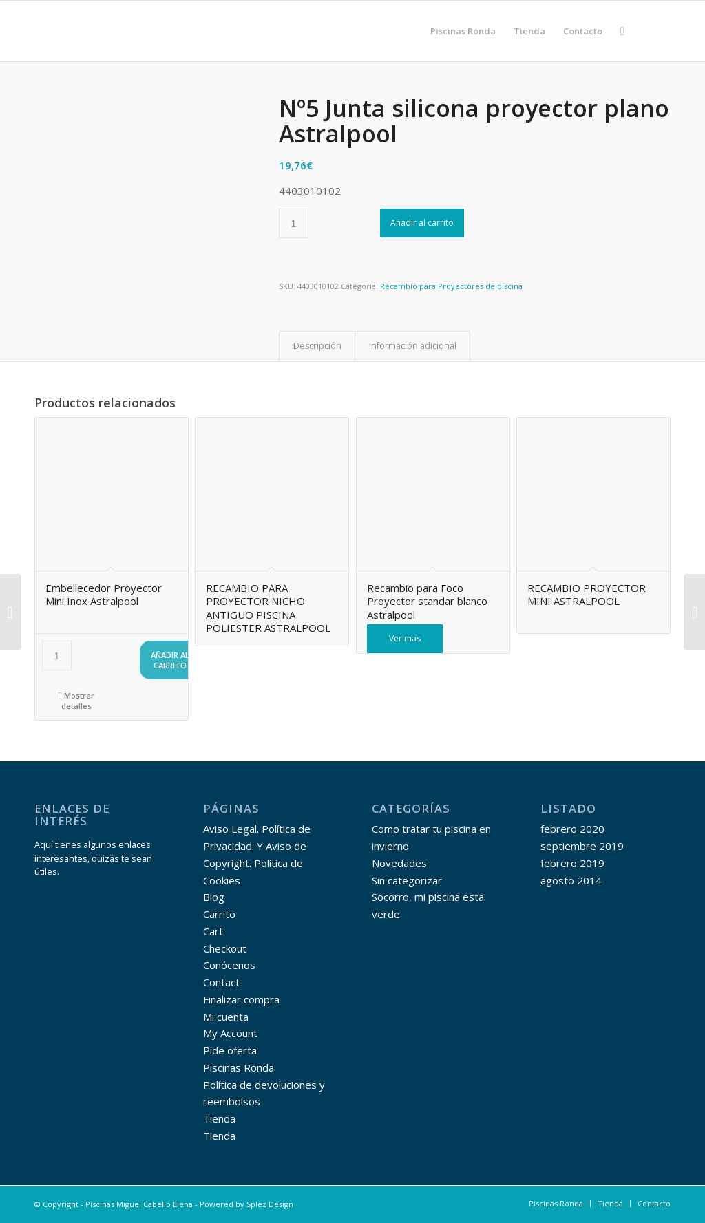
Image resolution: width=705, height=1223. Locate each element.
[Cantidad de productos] (293, 223)
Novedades (399, 863)
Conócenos (229, 965)
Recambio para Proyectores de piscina (451, 286)
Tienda (219, 1118)
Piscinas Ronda (238, 1067)
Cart (213, 931)
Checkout (224, 948)
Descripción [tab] (317, 346)
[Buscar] (622, 31)
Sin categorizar (407, 880)
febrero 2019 (572, 863)
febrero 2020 (572, 829)
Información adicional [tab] (412, 346)
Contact (221, 982)
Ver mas (405, 638)
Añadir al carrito (422, 222)
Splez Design (269, 1204)
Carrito (219, 914)
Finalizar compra (241, 999)
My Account (230, 1033)
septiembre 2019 (582, 846)
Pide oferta (230, 1050)
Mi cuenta (226, 1016)
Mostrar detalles (76, 700)
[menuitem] (463, 31)
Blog (213, 897)
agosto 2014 (571, 880)
